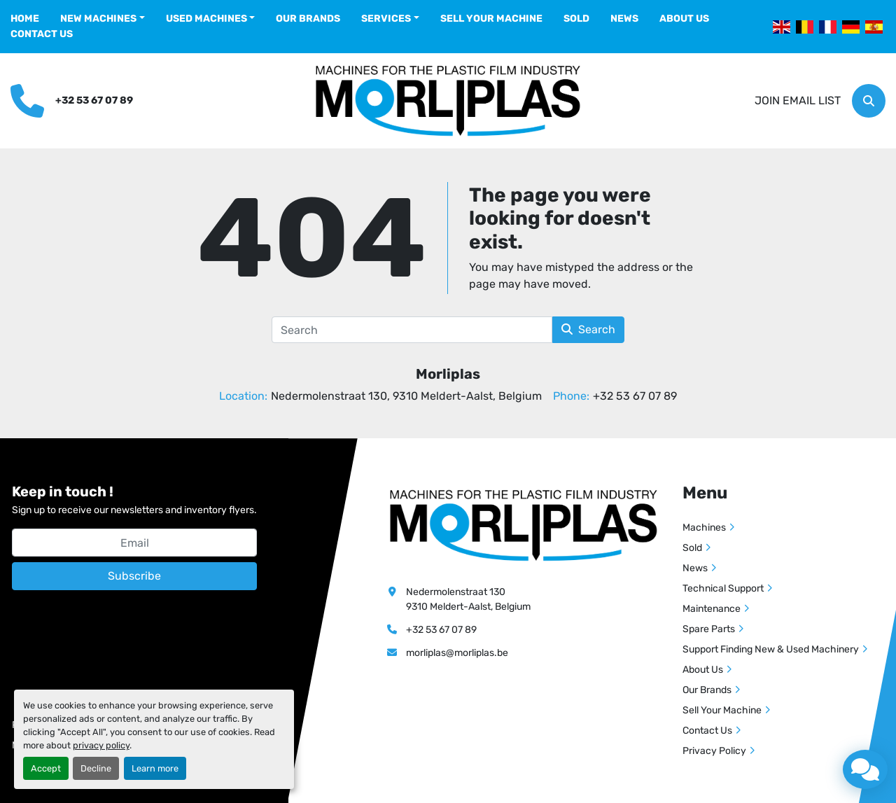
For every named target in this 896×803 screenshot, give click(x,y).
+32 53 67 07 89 (94, 100)
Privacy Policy (714, 751)
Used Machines (206, 19)
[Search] (869, 101)
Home (24, 19)
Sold (576, 19)
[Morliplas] (524, 525)
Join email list (798, 100)
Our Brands (308, 19)
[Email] (134, 543)
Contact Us (41, 34)
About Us (684, 19)
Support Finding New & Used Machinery (770, 649)
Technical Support (723, 588)
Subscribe (134, 575)
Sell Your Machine (491, 19)
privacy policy (101, 745)
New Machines (98, 19)
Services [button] (386, 19)
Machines (704, 527)
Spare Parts (708, 629)
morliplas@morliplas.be (457, 653)
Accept (46, 768)
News (624, 19)
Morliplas (448, 373)
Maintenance (711, 609)
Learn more (155, 768)
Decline (95, 768)
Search (588, 329)
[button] (102, 18)
